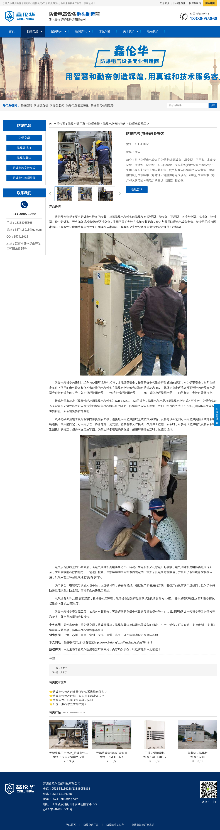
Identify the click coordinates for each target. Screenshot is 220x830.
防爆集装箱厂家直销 (143, 824)
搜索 (213, 105)
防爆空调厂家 (76, 123)
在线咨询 (137, 189)
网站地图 (210, 3)
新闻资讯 (81, 31)
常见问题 (105, 31)
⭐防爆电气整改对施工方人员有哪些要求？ (76, 695)
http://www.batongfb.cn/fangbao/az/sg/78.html (123, 642)
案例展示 (57, 31)
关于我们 (129, 31)
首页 (12, 31)
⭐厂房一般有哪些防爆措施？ (68, 704)
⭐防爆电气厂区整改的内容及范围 (71, 700)
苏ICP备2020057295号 (57, 809)
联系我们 (152, 31)
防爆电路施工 (137, 123)
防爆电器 (33, 31)
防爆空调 (164, 3)
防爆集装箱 (195, 3)
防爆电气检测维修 (102, 105)
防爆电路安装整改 (77, 105)
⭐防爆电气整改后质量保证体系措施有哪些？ (78, 691)
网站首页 (71, 824)
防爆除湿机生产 (115, 824)
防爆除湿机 (179, 3)
